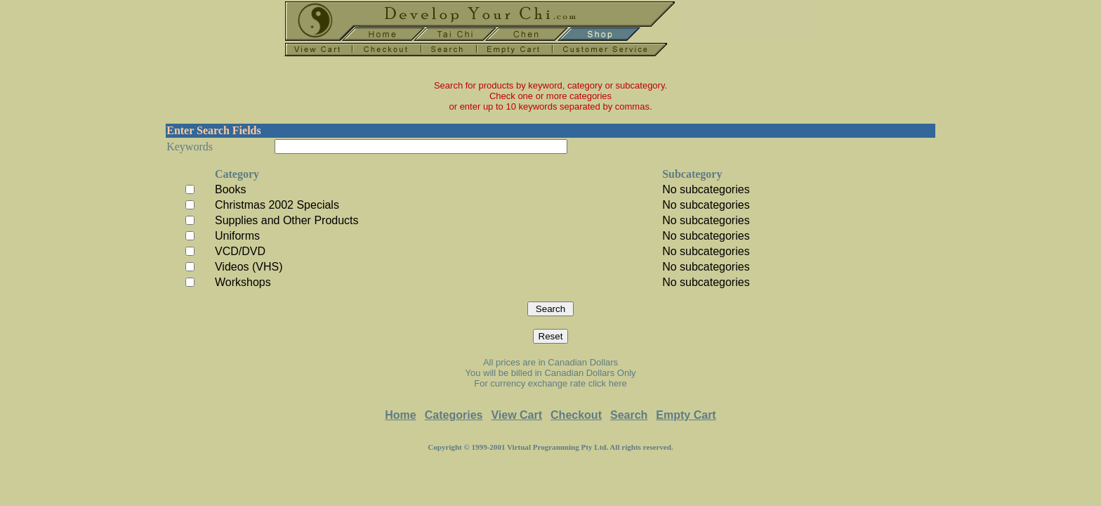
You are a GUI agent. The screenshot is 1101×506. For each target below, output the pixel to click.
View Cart (516, 415)
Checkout (576, 415)
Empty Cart (686, 415)
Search (628, 415)
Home (400, 415)
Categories (454, 415)
